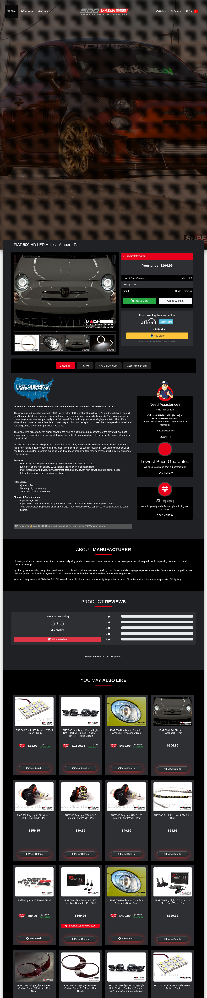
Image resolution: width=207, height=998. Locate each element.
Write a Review (57, 639)
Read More (165, 472)
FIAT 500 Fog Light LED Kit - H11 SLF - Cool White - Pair (34, 816)
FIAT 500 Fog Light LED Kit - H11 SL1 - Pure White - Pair (172, 901)
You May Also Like (108, 365)
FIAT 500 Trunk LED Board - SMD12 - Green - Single (34, 731)
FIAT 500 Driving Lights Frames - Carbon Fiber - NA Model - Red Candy (34, 988)
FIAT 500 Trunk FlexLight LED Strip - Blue (173, 816)
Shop (11, 11)
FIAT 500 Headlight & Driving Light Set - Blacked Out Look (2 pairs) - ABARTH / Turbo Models (80, 733)
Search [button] (176, 11)
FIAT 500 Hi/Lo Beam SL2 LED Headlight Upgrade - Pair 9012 (80, 901)
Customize (45, 11)
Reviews (85, 365)
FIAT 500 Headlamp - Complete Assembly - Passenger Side (126, 731)
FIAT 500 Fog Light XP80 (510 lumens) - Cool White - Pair (80, 816)
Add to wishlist (175, 300)
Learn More (166, 322)
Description (65, 365)
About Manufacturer (137, 365)
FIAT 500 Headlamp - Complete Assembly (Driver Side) (126, 901)
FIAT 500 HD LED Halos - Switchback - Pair (172, 731)
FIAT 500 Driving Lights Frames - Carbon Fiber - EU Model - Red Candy (80, 988)
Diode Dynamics (183, 291)
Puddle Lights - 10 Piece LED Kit (34, 900)
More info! (187, 278)
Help (161, 11)
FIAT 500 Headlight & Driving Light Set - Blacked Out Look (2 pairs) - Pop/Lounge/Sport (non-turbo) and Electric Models (126, 989)
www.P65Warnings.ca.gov (92, 526)
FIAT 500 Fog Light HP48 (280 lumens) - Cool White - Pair (126, 816)
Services (27, 11)
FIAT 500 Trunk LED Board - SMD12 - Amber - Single (172, 986)
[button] (112, 293)
